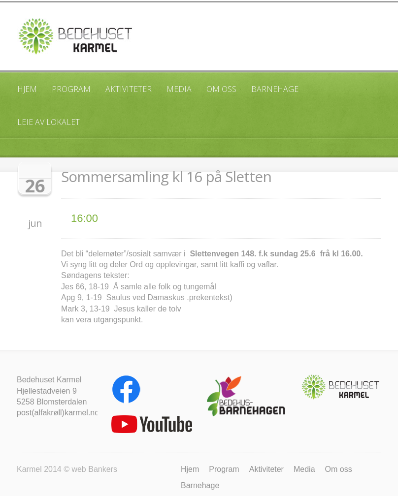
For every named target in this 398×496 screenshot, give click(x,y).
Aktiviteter (128, 89)
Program (71, 89)
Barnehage (274, 89)
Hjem (27, 89)
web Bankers (94, 469)
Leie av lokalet (48, 122)
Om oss (221, 89)
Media (179, 89)
